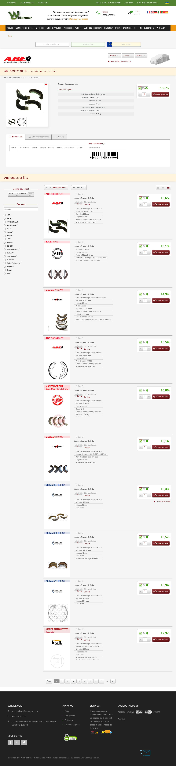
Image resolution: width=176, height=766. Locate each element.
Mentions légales (72, 724)
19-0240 (54, 437)
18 (113, 681)
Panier (162, 28)
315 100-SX (55, 485)
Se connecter (43, 3)
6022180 (57, 630)
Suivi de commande (27, 3)
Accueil (10, 28)
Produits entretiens (123, 28)
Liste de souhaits (114, 3)
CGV (67, 711)
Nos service (70, 716)
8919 (52, 242)
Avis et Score (101, 3)
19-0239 (54, 290)
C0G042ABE (55, 338)
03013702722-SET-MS (57, 387)
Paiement (69, 720)
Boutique (40, 28)
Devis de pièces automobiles (147, 3)
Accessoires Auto (72, 28)
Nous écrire (129, 3)
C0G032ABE (55, 194)
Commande (11, 3)
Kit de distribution (53, 28)
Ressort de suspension (144, 28)
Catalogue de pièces (79, 19)
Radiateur (108, 28)
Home (10, 36)
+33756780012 (108, 15)
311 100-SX (55, 533)
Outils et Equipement (92, 28)
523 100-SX (55, 581)
